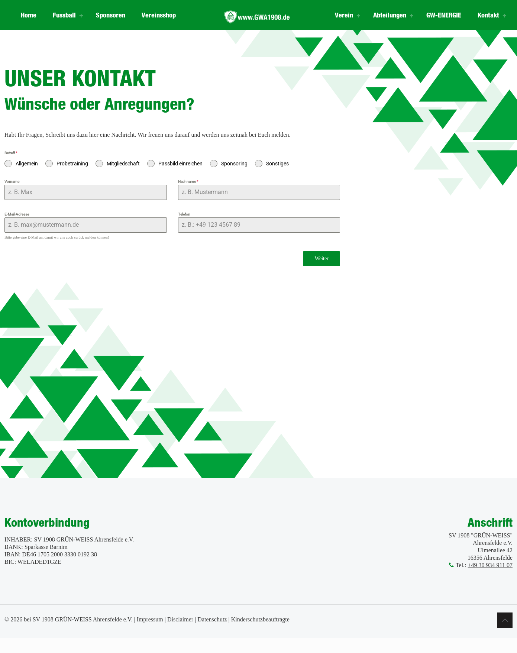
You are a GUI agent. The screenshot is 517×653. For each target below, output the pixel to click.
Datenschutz (212, 619)
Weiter (322, 258)
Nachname (188, 182)
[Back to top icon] (505, 620)
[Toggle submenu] (81, 15)
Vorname (11, 182)
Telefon (184, 214)
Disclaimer (180, 619)
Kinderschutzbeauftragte (260, 619)
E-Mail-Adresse (16, 214)
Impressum (150, 619)
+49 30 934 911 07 (490, 565)
